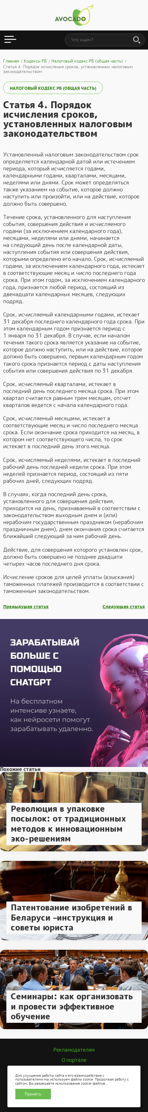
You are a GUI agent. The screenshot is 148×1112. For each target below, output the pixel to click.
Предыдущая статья (26, 606)
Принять (33, 1094)
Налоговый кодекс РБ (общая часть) (53, 88)
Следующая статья (124, 606)
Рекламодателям (74, 1050)
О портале (74, 1060)
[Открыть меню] (10, 40)
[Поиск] (137, 40)
